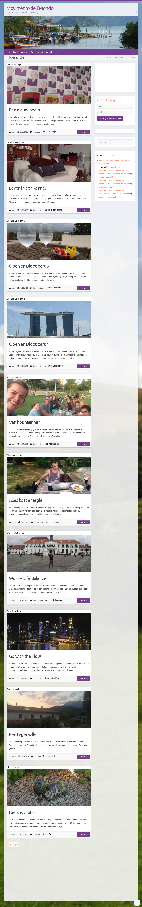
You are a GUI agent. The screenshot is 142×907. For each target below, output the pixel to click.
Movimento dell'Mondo (29, 8)
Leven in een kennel (27, 187)
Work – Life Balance (27, 578)
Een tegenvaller (23, 734)
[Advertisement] (115, 222)
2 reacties (36, 132)
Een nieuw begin (24, 109)
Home (7, 52)
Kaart (15, 52)
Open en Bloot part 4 (29, 344)
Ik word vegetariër (106, 177)
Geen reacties (37, 210)
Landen (24, 52)
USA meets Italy (105, 187)
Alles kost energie (25, 500)
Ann (13, 132)
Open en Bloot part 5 (29, 265)
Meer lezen (83, 132)
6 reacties (36, 834)
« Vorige (13, 844)
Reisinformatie (37, 52)
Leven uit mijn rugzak (107, 197)
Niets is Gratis (21, 812)
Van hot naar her (24, 421)
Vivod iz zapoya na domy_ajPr (111, 160)
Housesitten (131, 57)
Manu (14, 522)
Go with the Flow (25, 656)
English (49, 52)
